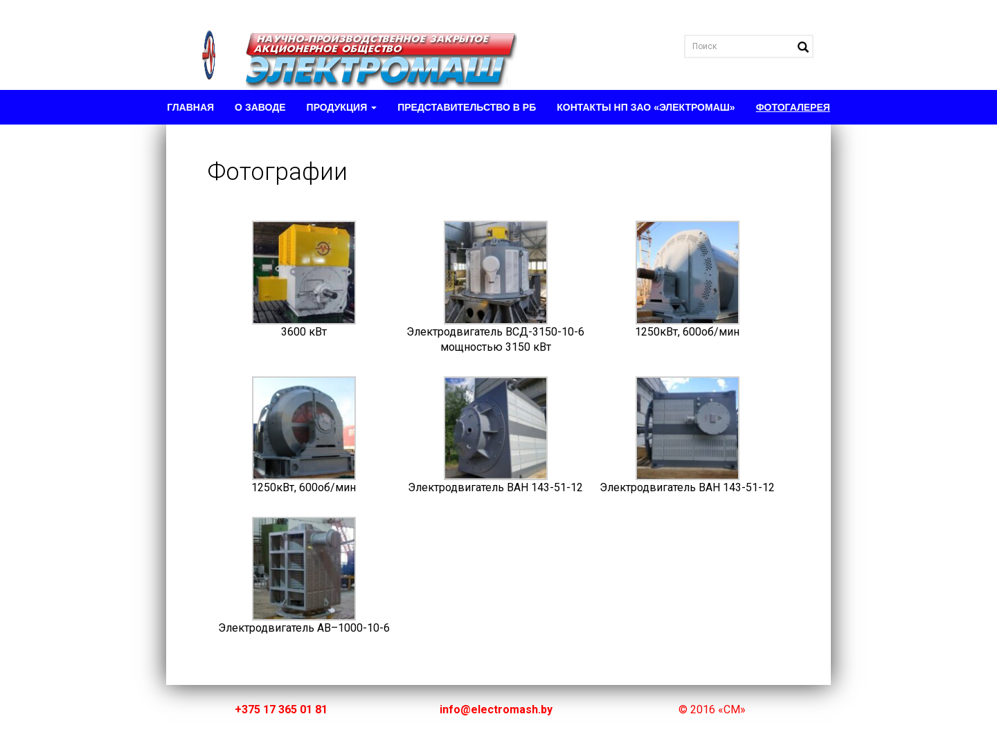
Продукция (342, 107)
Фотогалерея (793, 107)
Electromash (350, 45)
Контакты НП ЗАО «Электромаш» (646, 107)
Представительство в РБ (466, 107)
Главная (190, 107)
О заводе (260, 107)
